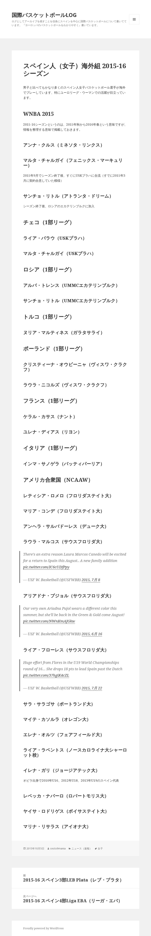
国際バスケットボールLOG (44, 14)
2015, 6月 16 (92, 633)
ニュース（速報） (81, 848)
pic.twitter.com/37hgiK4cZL (46, 675)
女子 (100, 848)
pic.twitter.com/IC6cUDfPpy (46, 567)
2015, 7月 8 (91, 579)
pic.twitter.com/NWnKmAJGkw (49, 621)
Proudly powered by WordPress (43, 928)
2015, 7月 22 (92, 688)
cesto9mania (58, 848)
